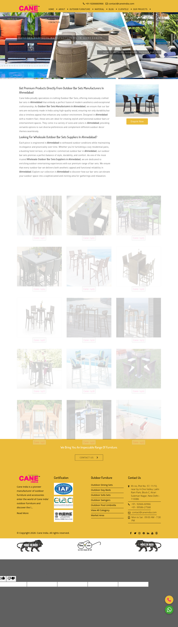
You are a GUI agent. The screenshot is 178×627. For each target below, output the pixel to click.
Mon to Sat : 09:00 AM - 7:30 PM (146, 519)
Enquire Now (137, 121)
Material (99, 9)
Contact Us (54, 22)
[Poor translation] (11, 579)
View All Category (100, 510)
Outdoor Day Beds (101, 489)
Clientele (123, 9)
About (62, 9)
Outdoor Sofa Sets (101, 494)
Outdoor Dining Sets (102, 484)
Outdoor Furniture (80, 9)
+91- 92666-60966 (141, 504)
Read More (23, 513)
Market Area (97, 515)
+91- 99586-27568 (141, 507)
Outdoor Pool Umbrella (103, 505)
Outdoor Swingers (100, 500)
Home (51, 9)
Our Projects (140, 9)
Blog (111, 9)
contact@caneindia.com (144, 512)
